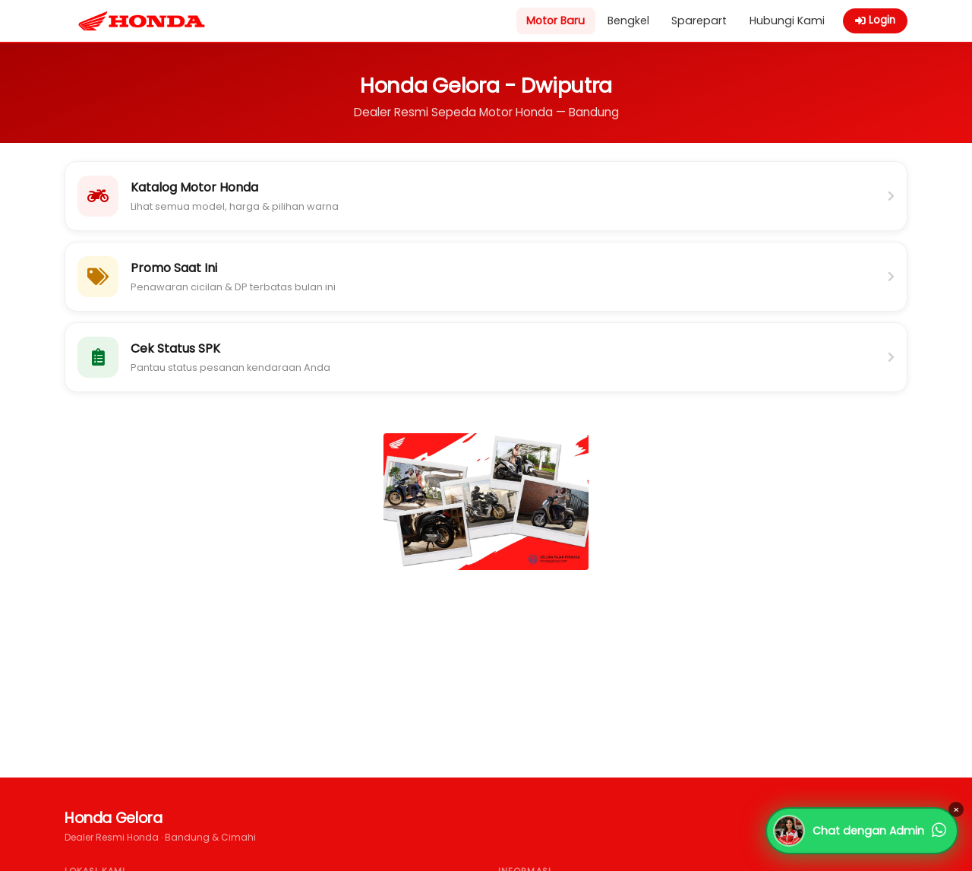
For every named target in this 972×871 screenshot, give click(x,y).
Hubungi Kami (787, 20)
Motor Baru (555, 20)
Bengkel (628, 20)
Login (875, 20)
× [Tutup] (956, 810)
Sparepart (699, 20)
